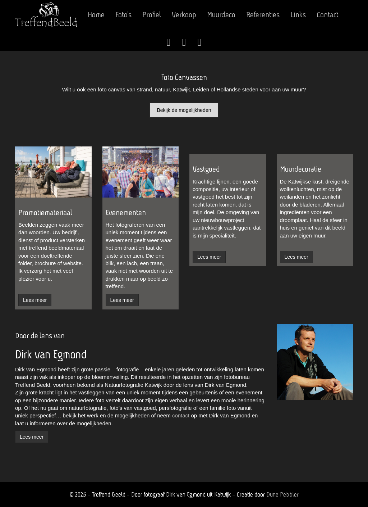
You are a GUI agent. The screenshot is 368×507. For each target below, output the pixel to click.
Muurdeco (221, 14)
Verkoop (184, 14)
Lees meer (31, 437)
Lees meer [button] (35, 300)
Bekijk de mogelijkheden (184, 110)
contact (180, 415)
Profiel (151, 14)
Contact (328, 14)
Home (96, 14)
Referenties (263, 14)
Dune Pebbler (282, 494)
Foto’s (123, 14)
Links (298, 14)
